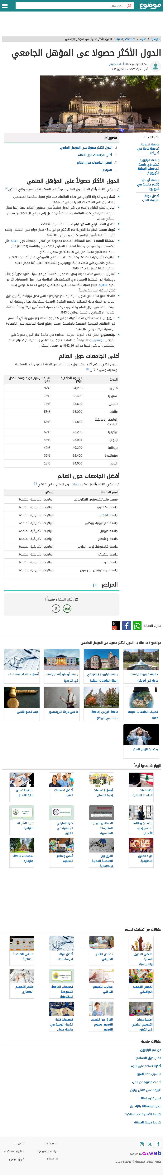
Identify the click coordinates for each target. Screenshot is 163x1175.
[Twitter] (150, 1144)
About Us (52, 1159)
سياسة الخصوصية (48, 1151)
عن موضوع (52, 1143)
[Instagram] (142, 1144)
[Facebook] (158, 1144)
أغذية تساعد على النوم (146, 1066)
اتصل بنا (19, 1143)
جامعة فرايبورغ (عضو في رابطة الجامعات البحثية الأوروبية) (148, 166)
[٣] (35, 483)
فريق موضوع (16, 1159)
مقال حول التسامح (148, 1058)
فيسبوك (126, 625)
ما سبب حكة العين (149, 1074)
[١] (6, 188)
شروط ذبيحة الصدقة (147, 1122)
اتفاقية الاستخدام (14, 1151)
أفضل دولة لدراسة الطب (150, 198)
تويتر (116, 625)
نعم (67, 608)
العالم (14, 241)
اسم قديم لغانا (151, 1098)
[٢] (87, 369)
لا (56, 608)
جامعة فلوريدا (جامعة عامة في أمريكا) (148, 148)
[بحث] (129, 5)
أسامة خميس (116, 64)
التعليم (103, 285)
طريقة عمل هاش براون (145, 1090)
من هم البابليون (150, 1050)
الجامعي (98, 340)
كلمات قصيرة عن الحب (146, 1082)
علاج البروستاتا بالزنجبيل (145, 1106)
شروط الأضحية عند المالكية (143, 1114)
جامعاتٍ (76, 484)
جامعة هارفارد (108, 515)
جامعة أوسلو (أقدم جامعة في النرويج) (148, 184)
